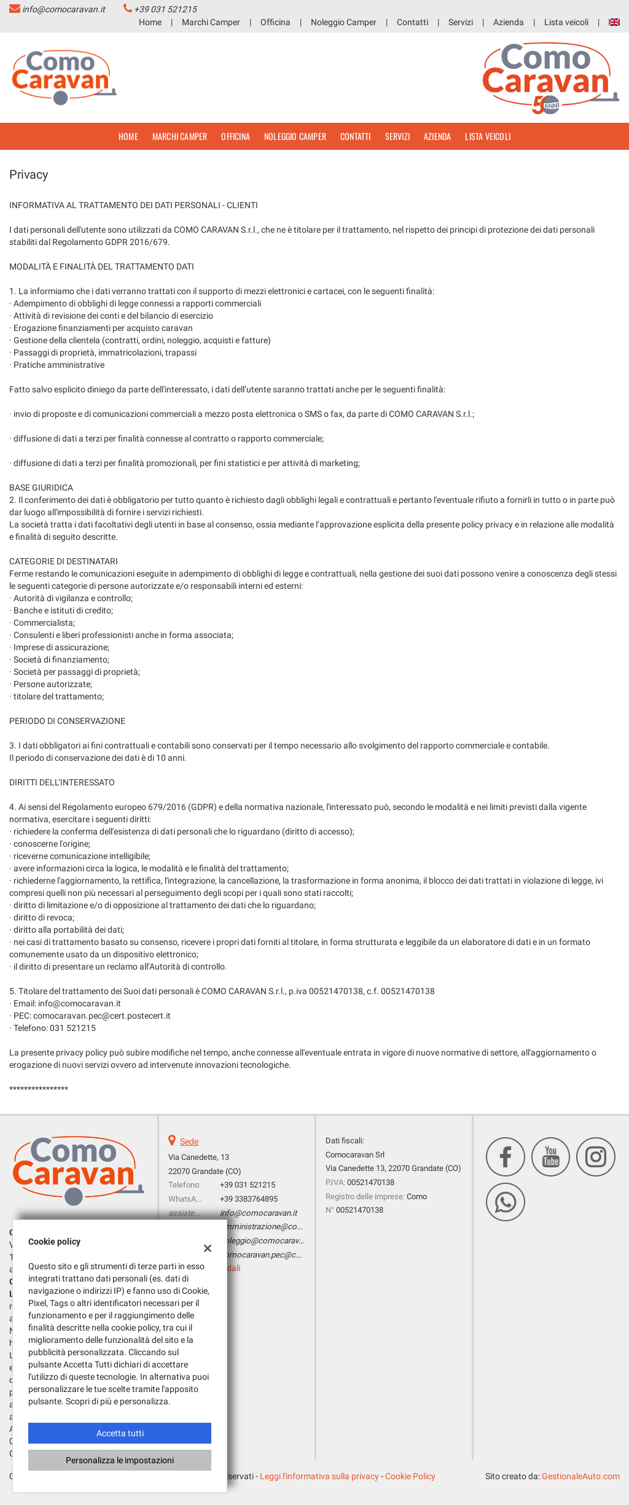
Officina (275, 22)
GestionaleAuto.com (581, 1476)
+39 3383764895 (249, 1199)
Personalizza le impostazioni (120, 1460)
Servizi (460, 22)
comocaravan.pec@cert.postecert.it (283, 1254)
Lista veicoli (566, 22)
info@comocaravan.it (63, 9)
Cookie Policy (410, 1476)
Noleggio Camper (344, 22)
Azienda (508, 22)
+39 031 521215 (165, 9)
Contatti (412, 22)
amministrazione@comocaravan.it (281, 1226)
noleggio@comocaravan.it (266, 1240)
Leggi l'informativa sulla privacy (319, 1476)
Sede (189, 1141)
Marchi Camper (211, 22)
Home (150, 22)
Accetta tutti (120, 1433)
